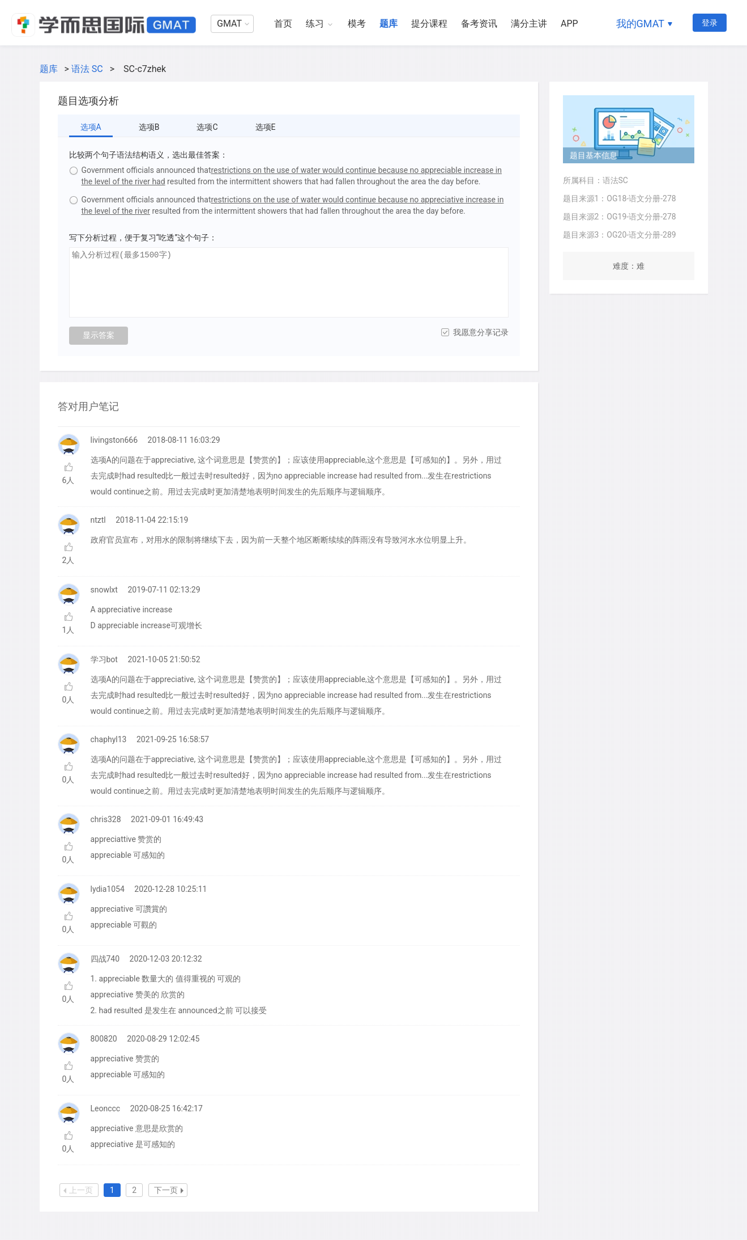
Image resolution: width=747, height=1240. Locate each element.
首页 (283, 23)
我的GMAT (640, 23)
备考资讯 (479, 23)
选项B (149, 127)
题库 (388, 23)
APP (569, 23)
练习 (315, 23)
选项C (207, 127)
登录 (710, 22)
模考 (357, 23)
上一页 (78, 1190)
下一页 (168, 1190)
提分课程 (429, 23)
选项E (265, 127)
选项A (90, 127)
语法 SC (87, 69)
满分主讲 (529, 23)
